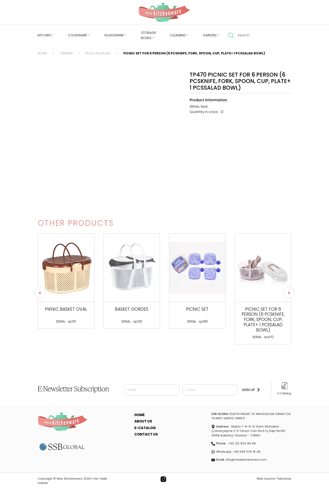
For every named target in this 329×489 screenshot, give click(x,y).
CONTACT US (146, 434)
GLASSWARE (115, 35)
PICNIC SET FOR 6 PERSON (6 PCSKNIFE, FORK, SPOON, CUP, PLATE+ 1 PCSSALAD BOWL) (194, 53)
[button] (289, 293)
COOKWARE (79, 35)
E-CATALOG (145, 427)
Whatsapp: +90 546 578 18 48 (235, 451)
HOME (42, 53)
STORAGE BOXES (148, 35)
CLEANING (179, 35)
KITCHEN (46, 35)
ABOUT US (143, 421)
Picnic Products (97, 53)
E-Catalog (284, 393)
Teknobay (284, 478)
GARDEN (211, 35)
